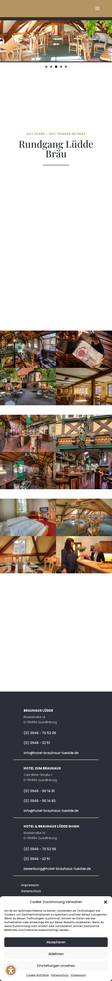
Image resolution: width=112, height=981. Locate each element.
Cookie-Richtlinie (37, 975)
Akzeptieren (56, 942)
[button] (10, 970)
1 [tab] (46, 67)
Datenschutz (60, 975)
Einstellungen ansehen (56, 965)
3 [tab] (56, 67)
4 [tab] (61, 67)
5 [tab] (66, 67)
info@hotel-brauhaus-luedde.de (51, 753)
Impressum (78, 975)
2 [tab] (51, 67)
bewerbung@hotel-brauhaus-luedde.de (57, 868)
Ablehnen (56, 954)
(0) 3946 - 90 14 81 (39, 791)
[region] (56, 37)
